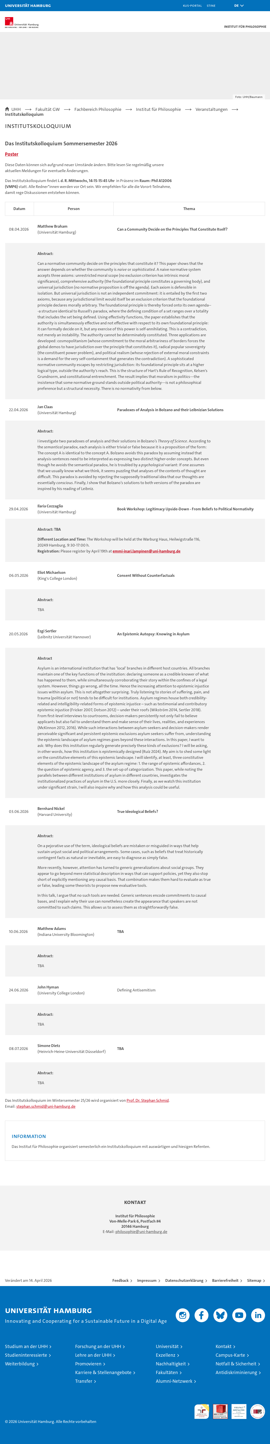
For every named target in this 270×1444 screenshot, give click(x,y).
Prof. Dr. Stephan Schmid (148, 1100)
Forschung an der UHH (98, 1346)
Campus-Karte (230, 1355)
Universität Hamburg (28, 5)
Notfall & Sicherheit (236, 1364)
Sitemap (254, 1280)
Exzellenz (165, 1355)
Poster (11, 154)
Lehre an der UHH (93, 1355)
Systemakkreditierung (257, 1406)
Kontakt (224, 1346)
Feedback (120, 1280)
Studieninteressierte (26, 1355)
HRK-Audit (236, 1409)
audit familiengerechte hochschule (201, 1411)
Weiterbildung (20, 1364)
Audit (217, 1406)
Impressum (147, 1280)
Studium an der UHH (26, 1346)
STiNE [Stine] (211, 5)
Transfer (83, 1381)
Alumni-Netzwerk (174, 1381)
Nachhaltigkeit (171, 1364)
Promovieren (88, 1364)
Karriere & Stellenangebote (103, 1372)
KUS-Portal (192, 5)
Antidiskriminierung (236, 1372)
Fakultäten (167, 1372)
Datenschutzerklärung (184, 1280)
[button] (238, 5)
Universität (167, 1346)
